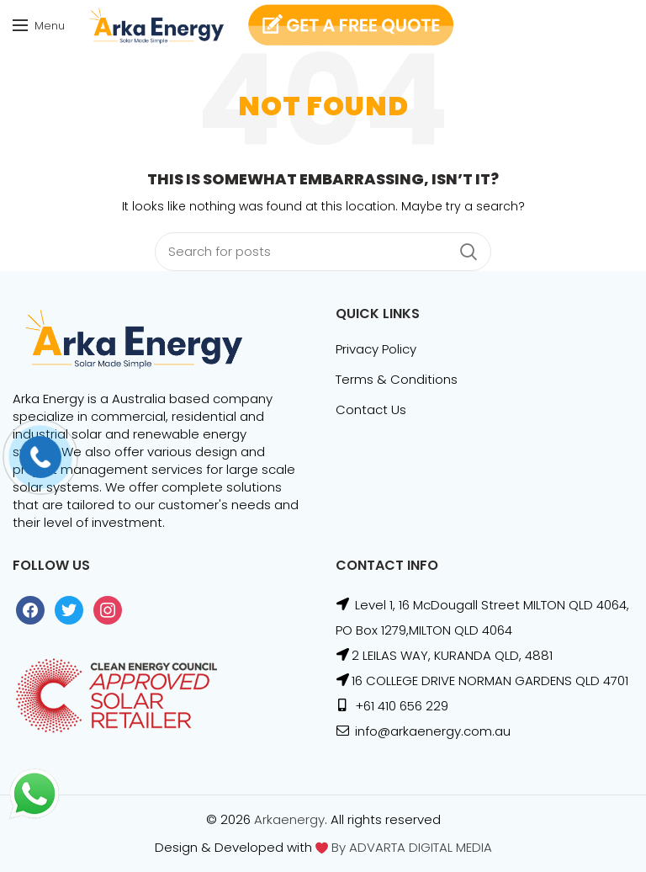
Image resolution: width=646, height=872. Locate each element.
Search (468, 251)
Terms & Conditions (397, 379)
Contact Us (371, 409)
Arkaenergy (289, 819)
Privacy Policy (376, 349)
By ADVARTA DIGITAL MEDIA (410, 847)
